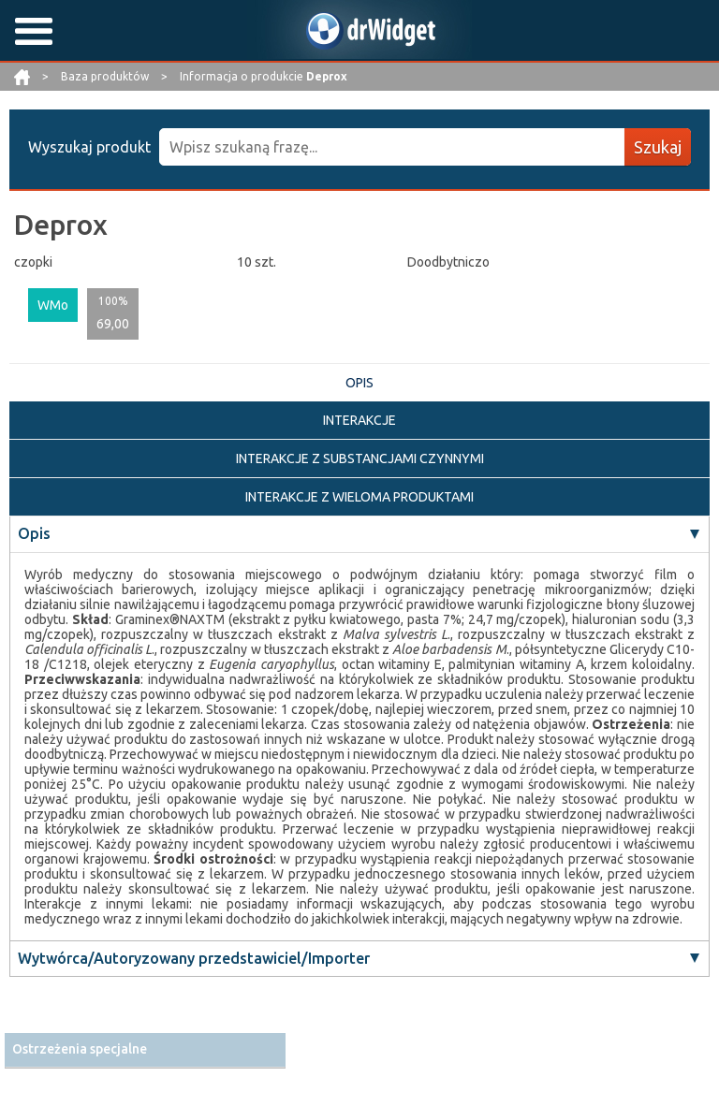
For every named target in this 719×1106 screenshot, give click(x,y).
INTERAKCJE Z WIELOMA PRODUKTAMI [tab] (359, 496)
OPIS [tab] (359, 382)
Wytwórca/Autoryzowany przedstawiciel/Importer (194, 958)
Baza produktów (106, 76)
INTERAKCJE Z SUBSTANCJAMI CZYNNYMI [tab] (360, 458)
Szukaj (658, 147)
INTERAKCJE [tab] (359, 420)
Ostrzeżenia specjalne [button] (79, 1048)
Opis (34, 533)
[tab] (145, 1049)
